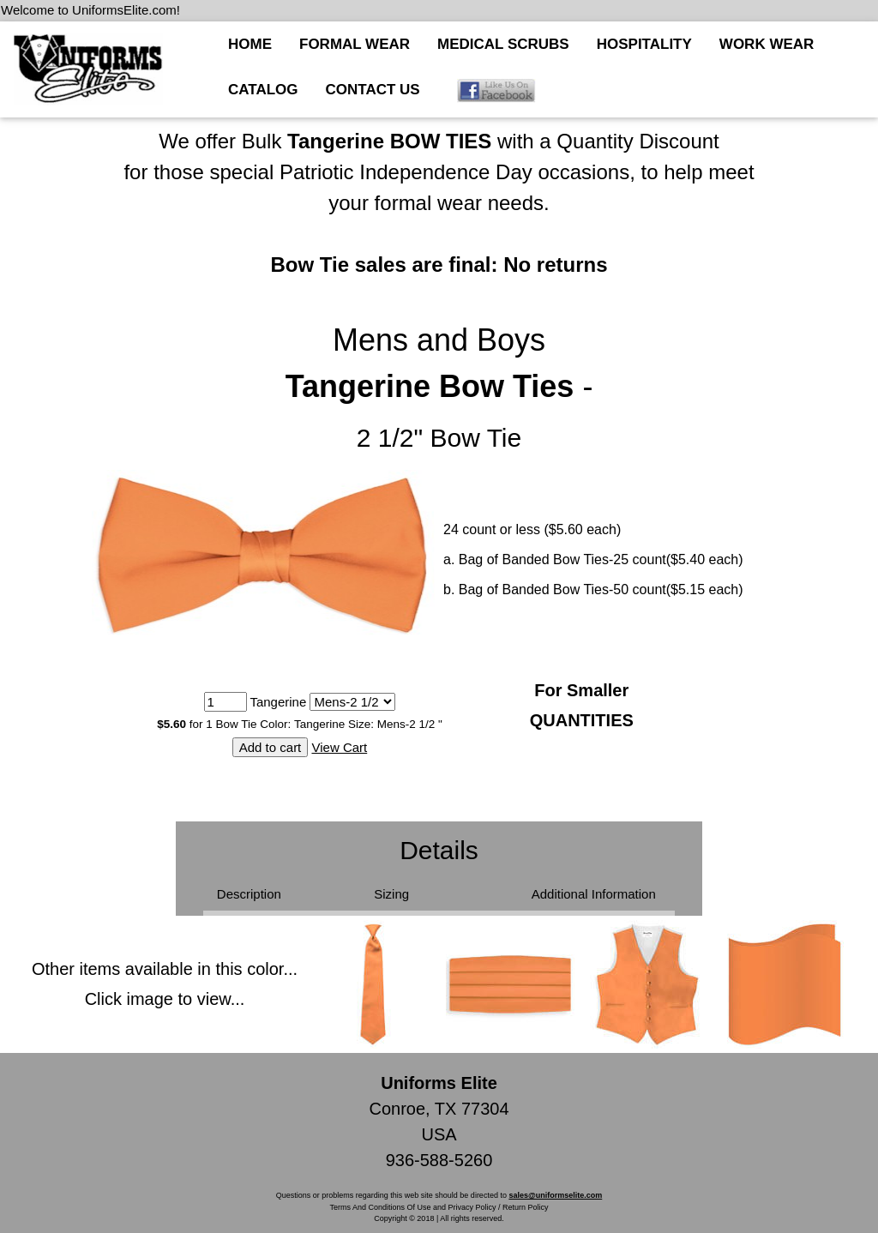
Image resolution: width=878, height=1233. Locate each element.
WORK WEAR (766, 44)
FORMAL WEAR (354, 44)
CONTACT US (373, 89)
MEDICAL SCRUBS (503, 44)
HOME (250, 44)
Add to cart (270, 747)
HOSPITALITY (644, 44)
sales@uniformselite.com (555, 1195)
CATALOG (263, 89)
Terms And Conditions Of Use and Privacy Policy (412, 1207)
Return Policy (525, 1207)
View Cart (339, 747)
